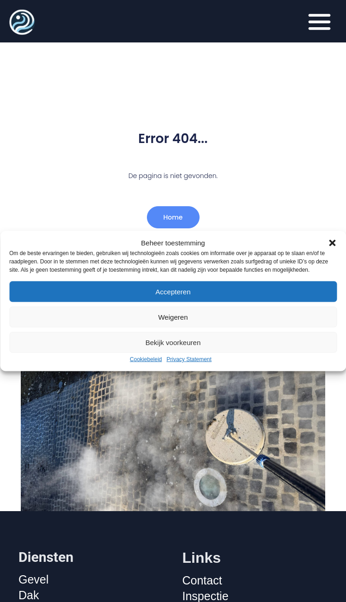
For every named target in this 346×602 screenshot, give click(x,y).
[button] (332, 242)
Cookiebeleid (146, 359)
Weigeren (173, 317)
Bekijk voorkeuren (173, 342)
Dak (28, 595)
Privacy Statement (189, 359)
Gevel (33, 579)
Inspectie (205, 596)
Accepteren (173, 291)
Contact (202, 580)
